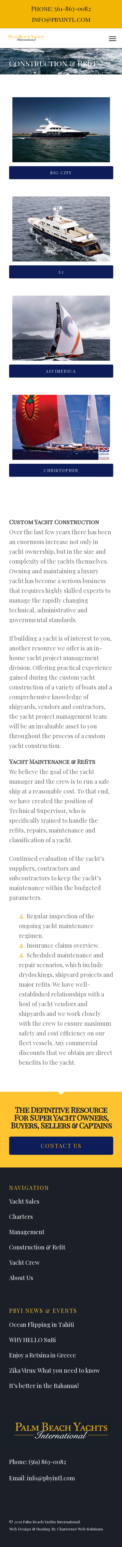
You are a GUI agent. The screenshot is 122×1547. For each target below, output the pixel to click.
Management (27, 1232)
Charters (21, 1216)
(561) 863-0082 (47, 1462)
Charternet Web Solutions (80, 1528)
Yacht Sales (24, 1201)
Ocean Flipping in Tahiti (41, 1324)
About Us (21, 1278)
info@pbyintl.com (61, 19)
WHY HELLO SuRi (32, 1340)
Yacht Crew (24, 1262)
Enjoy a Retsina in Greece (42, 1355)
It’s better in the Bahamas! (44, 1386)
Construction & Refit (37, 1247)
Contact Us (61, 1145)
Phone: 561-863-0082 (61, 8)
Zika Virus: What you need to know (54, 1370)
